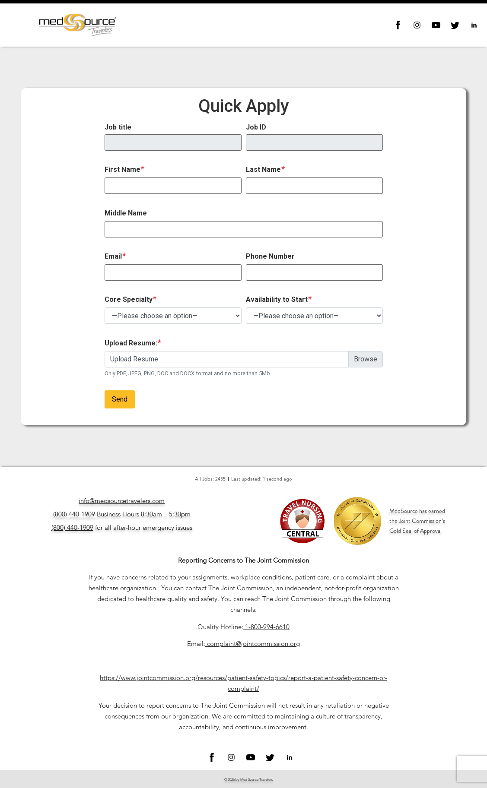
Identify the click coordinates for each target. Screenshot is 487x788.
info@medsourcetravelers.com (122, 501)
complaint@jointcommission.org (253, 643)
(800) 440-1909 (74, 514)
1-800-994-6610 (267, 627)
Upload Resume (134, 359)
